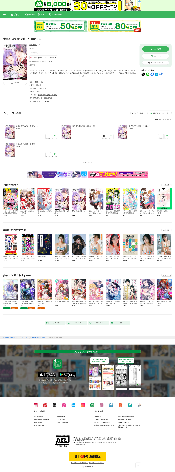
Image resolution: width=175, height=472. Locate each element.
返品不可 (32, 65)
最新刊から (167, 119)
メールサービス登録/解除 (41, 419)
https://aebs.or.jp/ (80, 444)
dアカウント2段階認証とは (102, 422)
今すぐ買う (157, 49)
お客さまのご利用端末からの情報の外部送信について (129, 426)
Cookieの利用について (124, 422)
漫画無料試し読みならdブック (11, 337)
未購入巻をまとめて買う (161, 113)
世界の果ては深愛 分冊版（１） (27, 126)
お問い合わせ (38, 422)
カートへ (157, 56)
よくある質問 (61, 419)
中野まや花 (33, 45)
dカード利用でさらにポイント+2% (39, 61)
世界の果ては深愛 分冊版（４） (27, 144)
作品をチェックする (157, 62)
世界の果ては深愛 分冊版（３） (140, 126)
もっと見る (165, 185)
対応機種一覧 (61, 417)
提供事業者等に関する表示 (126, 417)
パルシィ (39, 91)
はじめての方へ (38, 417)
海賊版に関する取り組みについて (104, 425)
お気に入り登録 (137, 113)
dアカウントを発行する (79, 463)
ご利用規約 (97, 417)
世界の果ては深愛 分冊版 (47, 95)
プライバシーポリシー (101, 419)
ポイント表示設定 (62, 422)
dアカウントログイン (40, 425)
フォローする (39, 45)
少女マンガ (42, 88)
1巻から (158, 119)
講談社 (38, 85)
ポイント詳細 (49, 57)
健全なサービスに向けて (125, 419)
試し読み (16, 82)
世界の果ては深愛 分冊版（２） (84, 126)
